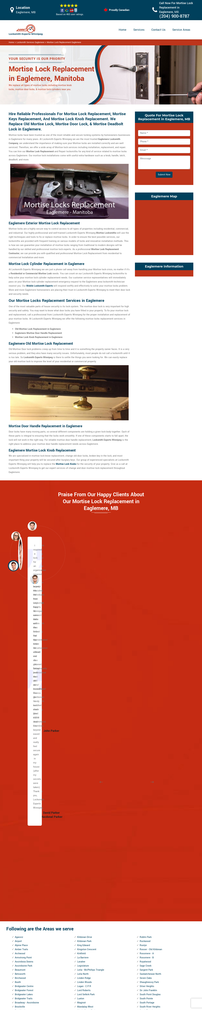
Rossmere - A (147, 634)
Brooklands (20, 691)
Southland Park (147, 703)
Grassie (19, 876)
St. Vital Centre (147, 749)
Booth (18, 663)
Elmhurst (19, 826)
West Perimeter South (151, 884)
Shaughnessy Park (149, 663)
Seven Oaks (146, 658)
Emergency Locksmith (125, 993)
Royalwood (145, 642)
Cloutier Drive (22, 753)
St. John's (145, 736)
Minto (80, 744)
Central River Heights (26, 728)
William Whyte (147, 921)
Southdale (145, 699)
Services (138, 30)
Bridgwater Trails (24, 679)
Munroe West (84, 765)
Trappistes (145, 794)
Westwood (145, 904)
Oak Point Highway (87, 822)
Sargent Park (146, 650)
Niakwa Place (84, 781)
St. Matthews (147, 740)
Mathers (81, 708)
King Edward (83, 626)
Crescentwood (22, 765)
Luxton (80, 679)
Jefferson (20, 916)
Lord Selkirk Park (86, 675)
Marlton (81, 703)
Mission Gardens (86, 749)
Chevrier (19, 740)
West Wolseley (147, 888)
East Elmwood (22, 810)
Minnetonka (83, 736)
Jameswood (21, 912)
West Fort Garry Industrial (153, 876)
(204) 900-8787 (174, 16)
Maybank (81, 712)
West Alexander (148, 867)
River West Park (85, 921)
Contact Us (158, 30)
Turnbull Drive (147, 798)
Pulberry (81, 880)
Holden (18, 888)
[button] (34, 579)
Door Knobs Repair (84, 993)
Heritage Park (22, 884)
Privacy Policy (121, 969)
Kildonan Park (84, 622)
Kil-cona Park (21, 929)
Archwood (20, 634)
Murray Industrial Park (88, 769)
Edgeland (19, 818)
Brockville (20, 687)
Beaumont (20, 650)
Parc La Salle (84, 839)
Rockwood (145, 622)
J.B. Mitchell (21, 908)
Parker (80, 843)
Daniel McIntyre (23, 777)
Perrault (81, 855)
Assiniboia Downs (24, 642)
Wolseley (144, 929)
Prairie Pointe (84, 876)
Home (122, 30)
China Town (21, 744)
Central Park (21, 724)
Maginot (81, 683)
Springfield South (148, 716)
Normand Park (84, 789)
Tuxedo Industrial (148, 806)
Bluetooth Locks (122, 975)
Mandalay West (85, 687)
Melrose (81, 732)
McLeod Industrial (86, 716)
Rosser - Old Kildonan (151, 630)
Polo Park (82, 863)
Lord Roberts (84, 671)
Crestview (20, 769)
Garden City (21, 855)
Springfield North (148, 712)
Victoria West (147, 847)
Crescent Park (22, 761)
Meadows (82, 728)
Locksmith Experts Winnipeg (122, 1006)
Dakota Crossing (23, 773)
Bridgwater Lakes (24, 675)
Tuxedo (143, 802)
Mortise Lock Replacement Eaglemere (64, 42)
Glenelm (19, 863)
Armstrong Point (23, 638)
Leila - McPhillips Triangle (90, 650)
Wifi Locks (119, 981)
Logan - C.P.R (84, 667)
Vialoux (143, 839)
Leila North (83, 654)
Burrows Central (23, 708)
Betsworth (20, 654)
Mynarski (82, 773)
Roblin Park (146, 617)
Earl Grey (19, 806)
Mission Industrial (86, 753)
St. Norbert (145, 744)
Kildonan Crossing (24, 937)
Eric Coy (19, 830)
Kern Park (20, 925)
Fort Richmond (22, 847)
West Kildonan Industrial (152, 880)
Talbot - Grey (146, 769)
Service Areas (181, 30)
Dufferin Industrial (24, 789)
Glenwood (20, 867)
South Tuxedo (147, 691)
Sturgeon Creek (147, 761)
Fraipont (19, 851)
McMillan (82, 720)
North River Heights (87, 802)
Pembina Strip (84, 851)
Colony (18, 757)
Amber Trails (21, 630)
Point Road (83, 859)
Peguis (80, 847)
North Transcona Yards (89, 810)
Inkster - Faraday (23, 892)
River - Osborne (85, 908)
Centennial (20, 720)
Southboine (145, 695)
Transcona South (148, 785)
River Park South (85, 916)
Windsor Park (146, 925)
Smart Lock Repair (84, 987)
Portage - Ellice (85, 871)
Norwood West (84, 818)
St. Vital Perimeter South (152, 753)
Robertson (82, 937)
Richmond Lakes (86, 892)
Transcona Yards (148, 789)
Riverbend (82, 925)
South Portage (147, 683)
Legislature (83, 646)
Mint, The (82, 740)
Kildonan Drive (84, 617)
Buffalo (18, 703)
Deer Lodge (21, 781)
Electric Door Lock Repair (88, 981)
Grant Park (20, 871)
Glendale (19, 859)
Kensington (21, 921)
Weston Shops (147, 900)
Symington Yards (148, 765)
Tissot (143, 777)
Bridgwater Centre (24, 667)
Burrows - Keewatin (25, 712)
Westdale (144, 892)
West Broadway (148, 871)
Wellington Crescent (150, 863)
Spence (143, 708)
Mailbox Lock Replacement (128, 987)
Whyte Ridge (146, 908)
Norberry (81, 785)
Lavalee (81, 642)
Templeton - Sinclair (150, 773)
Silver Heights (147, 667)
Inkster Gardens (23, 896)
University (145, 818)
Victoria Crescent (149, 843)
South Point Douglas (150, 675)
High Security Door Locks (88, 968)
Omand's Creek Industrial (90, 830)
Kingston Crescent (86, 630)
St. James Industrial (150, 728)
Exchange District (24, 835)
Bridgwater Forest (24, 671)
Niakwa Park (83, 777)
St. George (145, 724)
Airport (18, 622)
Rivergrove (82, 929)
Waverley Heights (149, 855)
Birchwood (20, 658)
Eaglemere (20, 802)
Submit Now (164, 174)
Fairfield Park (22, 839)
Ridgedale (82, 900)
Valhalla (144, 822)
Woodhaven (146, 933)
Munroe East (83, 761)
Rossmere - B (147, 638)
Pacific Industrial (86, 835)
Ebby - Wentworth (24, 814)
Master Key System (85, 974)
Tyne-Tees (145, 814)
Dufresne (19, 794)
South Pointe (146, 679)
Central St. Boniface (25, 732)
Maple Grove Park (86, 691)
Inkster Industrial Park (26, 900)
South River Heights (150, 687)
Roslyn (143, 626)
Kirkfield (81, 634)
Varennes (144, 830)
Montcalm (82, 757)
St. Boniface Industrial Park (154, 720)
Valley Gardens (147, 826)
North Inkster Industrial (89, 794)
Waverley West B (148, 859)
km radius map (164, 226)
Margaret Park (84, 699)
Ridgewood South (86, 904)
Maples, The (83, 695)
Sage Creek (145, 646)
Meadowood (83, 724)
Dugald (18, 798)
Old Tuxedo (83, 826)
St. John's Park (147, 732)
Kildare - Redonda (24, 933)
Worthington (146, 937)
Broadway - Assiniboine (27, 683)
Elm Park (19, 822)
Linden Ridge (84, 658)
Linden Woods (84, 663)
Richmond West (85, 896)
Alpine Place (21, 626)
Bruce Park (20, 695)
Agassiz (19, 617)
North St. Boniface (86, 806)
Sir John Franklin (148, 671)
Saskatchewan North (150, 654)
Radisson (82, 884)
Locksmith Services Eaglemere (30, 42)
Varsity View (146, 835)
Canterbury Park (23, 716)
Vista (142, 851)
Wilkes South (146, 916)
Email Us (160, 969)
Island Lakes (21, 904)
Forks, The (20, 843)
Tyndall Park (146, 810)
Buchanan (20, 699)
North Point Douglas (87, 798)
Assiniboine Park (23, 646)
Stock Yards (146, 757)
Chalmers (20, 736)
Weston (144, 896)
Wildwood (145, 912)
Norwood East (84, 814)
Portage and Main (86, 867)
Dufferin (19, 785)
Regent (81, 888)
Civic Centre (21, 749)
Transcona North (148, 781)
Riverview (82, 933)
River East (82, 912)
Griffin (18, 880)
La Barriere (83, 638)
